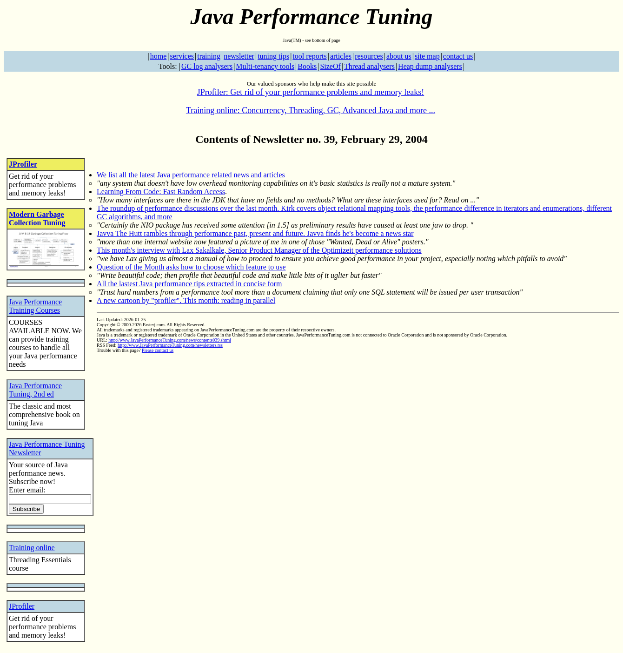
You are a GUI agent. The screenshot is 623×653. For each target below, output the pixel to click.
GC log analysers (206, 66)
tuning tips (273, 56)
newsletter (239, 56)
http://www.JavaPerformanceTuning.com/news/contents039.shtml (169, 340)
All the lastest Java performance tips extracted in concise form (189, 284)
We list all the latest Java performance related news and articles (191, 175)
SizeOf (330, 66)
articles (340, 56)
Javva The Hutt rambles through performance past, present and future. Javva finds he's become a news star (255, 233)
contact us (458, 56)
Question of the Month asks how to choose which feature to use (191, 267)
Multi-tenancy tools (265, 66)
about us (398, 56)
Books (307, 66)
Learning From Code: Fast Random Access (161, 191)
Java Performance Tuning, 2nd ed (35, 390)
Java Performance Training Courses (35, 306)
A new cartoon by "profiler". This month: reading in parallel (186, 300)
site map (427, 56)
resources (369, 56)
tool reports (309, 56)
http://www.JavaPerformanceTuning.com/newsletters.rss (170, 345)
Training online (32, 548)
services (182, 56)
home (158, 56)
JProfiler (23, 164)
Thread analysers (369, 66)
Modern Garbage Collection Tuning (37, 218)
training (208, 56)
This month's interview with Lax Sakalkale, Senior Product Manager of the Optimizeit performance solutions (259, 250)
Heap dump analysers (430, 66)
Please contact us (157, 350)
